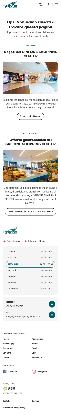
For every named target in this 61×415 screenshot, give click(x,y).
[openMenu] (57, 4)
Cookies (35, 401)
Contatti (6, 401)
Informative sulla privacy (14, 408)
